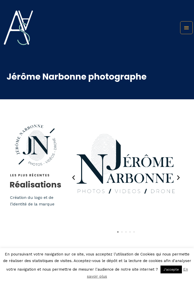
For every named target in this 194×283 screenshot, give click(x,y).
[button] (74, 178)
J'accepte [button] (171, 269)
